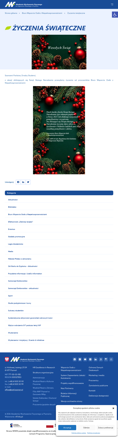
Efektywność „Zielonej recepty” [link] (20, 222)
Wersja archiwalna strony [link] (71, 401)
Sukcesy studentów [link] (16, 310)
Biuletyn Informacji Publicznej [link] (69, 394)
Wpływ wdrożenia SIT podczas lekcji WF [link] (24, 325)
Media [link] (10, 251)
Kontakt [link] (92, 390)
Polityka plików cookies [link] (79, 433)
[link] (115, 15)
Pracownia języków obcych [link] (44, 404)
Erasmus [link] (11, 229)
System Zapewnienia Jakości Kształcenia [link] (73, 376)
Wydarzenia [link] (13, 333)
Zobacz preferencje (105, 427)
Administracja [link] (39, 377)
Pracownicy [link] (93, 380)
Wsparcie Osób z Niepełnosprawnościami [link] (71, 368)
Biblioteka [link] (12, 207)
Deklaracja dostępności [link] (99, 395)
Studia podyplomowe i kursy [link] (19, 303)
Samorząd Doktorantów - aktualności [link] (23, 288)
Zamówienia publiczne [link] (98, 385)
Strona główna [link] (11, 13)
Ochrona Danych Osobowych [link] (96, 368)
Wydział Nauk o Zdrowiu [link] (43, 388)
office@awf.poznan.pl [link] (14, 389)
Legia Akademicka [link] (15, 244)
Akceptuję (67, 427)
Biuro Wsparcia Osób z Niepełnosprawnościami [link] (42, 13)
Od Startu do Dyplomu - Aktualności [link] (22, 266)
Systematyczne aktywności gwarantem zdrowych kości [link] (30, 318)
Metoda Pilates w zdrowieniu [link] (19, 259)
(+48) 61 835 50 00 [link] (16, 381)
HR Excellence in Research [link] (44, 367)
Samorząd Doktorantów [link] (17, 281)
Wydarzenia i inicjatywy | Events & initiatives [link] (26, 340)
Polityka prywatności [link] (93, 433)
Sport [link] (10, 296)
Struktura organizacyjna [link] (43, 372)
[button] (113, 408)
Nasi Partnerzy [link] (67, 388)
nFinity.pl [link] (19, 416)
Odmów (86, 427)
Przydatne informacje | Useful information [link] (25, 273)
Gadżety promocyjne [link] (16, 236)
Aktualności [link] (13, 199)
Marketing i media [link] (96, 375)
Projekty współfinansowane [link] (72, 383)
